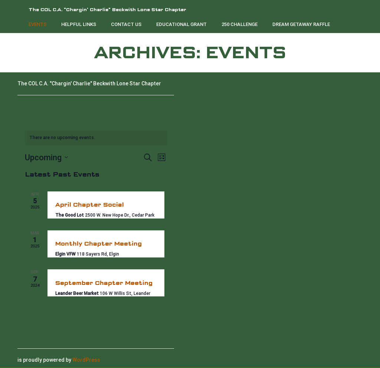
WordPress (86, 360)
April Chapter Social (89, 204)
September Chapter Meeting (104, 283)
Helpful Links (78, 24)
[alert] (96, 137)
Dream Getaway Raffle (301, 24)
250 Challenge (240, 24)
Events (37, 24)
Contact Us (126, 24)
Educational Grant (181, 24)
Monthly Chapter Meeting (98, 243)
